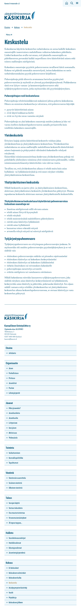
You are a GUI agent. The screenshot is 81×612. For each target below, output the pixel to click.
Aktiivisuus (13, 433)
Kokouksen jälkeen (16, 602)
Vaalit (11, 592)
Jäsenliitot (13, 383)
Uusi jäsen (12, 428)
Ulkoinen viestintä (15, 488)
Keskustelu (13, 583)
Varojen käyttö (14, 503)
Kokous (17, 27)
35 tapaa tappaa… (15, 523)
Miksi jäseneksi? (15, 408)
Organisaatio (12, 363)
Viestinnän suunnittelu (17, 478)
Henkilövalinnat (15, 543)
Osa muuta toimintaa (17, 513)
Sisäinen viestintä (15, 483)
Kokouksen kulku (15, 578)
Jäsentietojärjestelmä (17, 553)
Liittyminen (13, 423)
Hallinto (9, 532)
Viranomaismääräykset (17, 518)
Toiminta (10, 447)
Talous (9, 497)
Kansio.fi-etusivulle (11, 4)
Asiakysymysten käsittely (18, 588)
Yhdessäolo (13, 438)
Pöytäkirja (13, 597)
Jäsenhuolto (13, 418)
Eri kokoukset (14, 568)
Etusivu (7, 27)
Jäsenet (9, 403)
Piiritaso (12, 378)
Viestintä (10, 472)
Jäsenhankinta (14, 413)
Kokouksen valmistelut (17, 573)
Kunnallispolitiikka (16, 458)
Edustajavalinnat (15, 548)
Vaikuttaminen (14, 453)
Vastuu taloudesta (16, 508)
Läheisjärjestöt (14, 393)
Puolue (11, 388)
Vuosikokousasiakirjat (17, 538)
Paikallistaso (14, 373)
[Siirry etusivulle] (19, 16)
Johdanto (12, 353)
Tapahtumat (13, 463)
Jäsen (11, 368)
